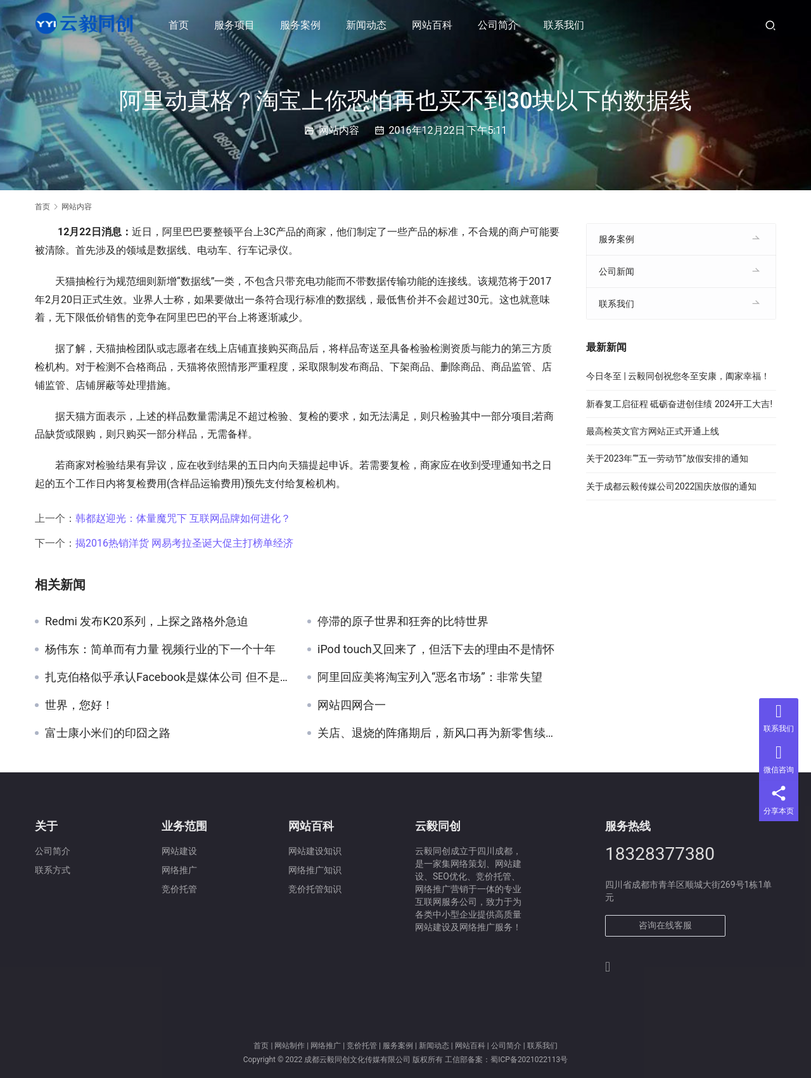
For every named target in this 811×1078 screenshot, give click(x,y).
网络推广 (325, 1045)
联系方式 (52, 870)
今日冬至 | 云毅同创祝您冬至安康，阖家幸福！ (678, 376)
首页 (180, 25)
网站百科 (434, 25)
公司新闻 (616, 271)
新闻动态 (368, 25)
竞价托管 (362, 1045)
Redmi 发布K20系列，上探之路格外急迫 (146, 621)
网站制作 (289, 1045)
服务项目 (236, 25)
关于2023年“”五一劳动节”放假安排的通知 (667, 458)
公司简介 (500, 25)
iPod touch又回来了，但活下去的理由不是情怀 (435, 649)
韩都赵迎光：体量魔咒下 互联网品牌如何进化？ (183, 518)
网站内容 (339, 130)
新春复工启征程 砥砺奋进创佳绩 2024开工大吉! (679, 404)
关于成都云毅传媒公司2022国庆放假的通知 (671, 486)
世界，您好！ (79, 705)
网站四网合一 (351, 705)
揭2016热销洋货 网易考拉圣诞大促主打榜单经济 (184, 543)
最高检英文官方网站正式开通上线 (652, 431)
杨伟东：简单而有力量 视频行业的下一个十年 (160, 649)
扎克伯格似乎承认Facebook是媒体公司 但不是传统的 (166, 677)
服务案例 (302, 25)
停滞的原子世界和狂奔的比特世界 (403, 621)
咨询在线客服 (665, 925)
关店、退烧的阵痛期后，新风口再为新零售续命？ (439, 733)
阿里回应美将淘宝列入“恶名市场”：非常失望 (429, 677)
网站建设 (179, 851)
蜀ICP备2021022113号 (529, 1059)
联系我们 (566, 25)
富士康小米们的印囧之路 (107, 733)
